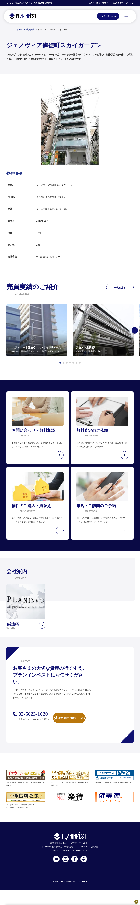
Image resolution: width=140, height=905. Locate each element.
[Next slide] (135, 330)
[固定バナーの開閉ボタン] (136, 902)
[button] (60, 363)
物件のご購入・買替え (98, 3)
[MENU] (126, 16)
